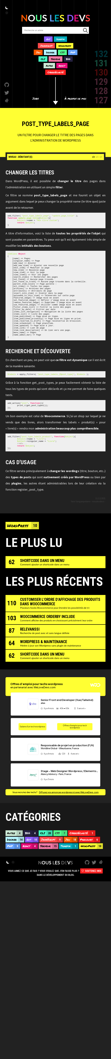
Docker (50, 52)
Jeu (38, 52)
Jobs (35, 99)
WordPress (23, 549)
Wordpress (64, 45)
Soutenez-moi (91, 895)
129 (101, 81)
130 (101, 72)
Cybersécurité (55, 72)
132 (101, 53)
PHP (72, 52)
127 (101, 100)
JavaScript (52, 864)
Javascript (46, 45)
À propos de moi (75, 99)
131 (101, 63)
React (62, 65)
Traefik (69, 870)
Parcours (90, 864)
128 (101, 90)
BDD (68, 59)
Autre (49, 65)
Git (48, 39)
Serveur (55, 59)
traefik (60, 39)
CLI (43, 59)
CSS (62, 52)
